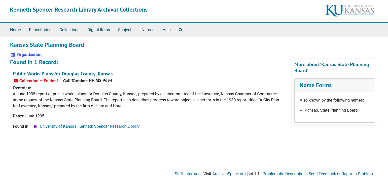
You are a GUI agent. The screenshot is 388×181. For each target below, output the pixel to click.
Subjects (125, 29)
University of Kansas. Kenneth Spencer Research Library (89, 126)
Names (148, 29)
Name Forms (316, 85)
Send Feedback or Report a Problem (341, 173)
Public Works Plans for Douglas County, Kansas (63, 73)
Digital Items (98, 29)
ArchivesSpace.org (229, 173)
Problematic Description (284, 173)
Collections (69, 29)
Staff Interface (187, 173)
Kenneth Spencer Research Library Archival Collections (79, 9)
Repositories (40, 29)
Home (15, 29)
